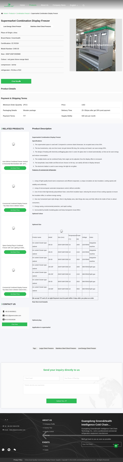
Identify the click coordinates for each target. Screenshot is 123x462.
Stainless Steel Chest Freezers (66, 348)
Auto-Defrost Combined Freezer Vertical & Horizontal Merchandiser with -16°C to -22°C (15, 164)
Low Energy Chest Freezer (87, 348)
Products (32, 5)
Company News (59, 5)
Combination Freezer (23, 13)
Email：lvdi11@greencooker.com (13, 430)
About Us (44, 5)
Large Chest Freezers (46, 348)
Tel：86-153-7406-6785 (10, 426)
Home (22, 5)
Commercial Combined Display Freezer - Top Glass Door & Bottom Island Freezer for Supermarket (15, 206)
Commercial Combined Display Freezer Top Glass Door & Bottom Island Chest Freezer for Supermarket (15, 290)
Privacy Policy (18, 460)
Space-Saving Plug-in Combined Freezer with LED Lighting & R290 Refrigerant (13, 248)
